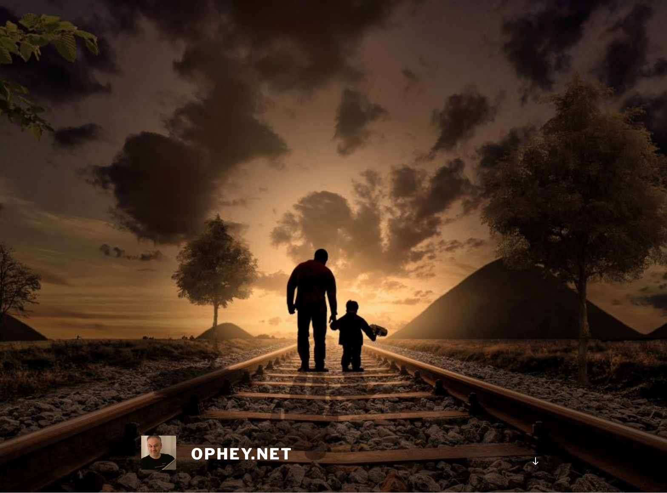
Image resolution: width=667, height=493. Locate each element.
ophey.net (242, 454)
